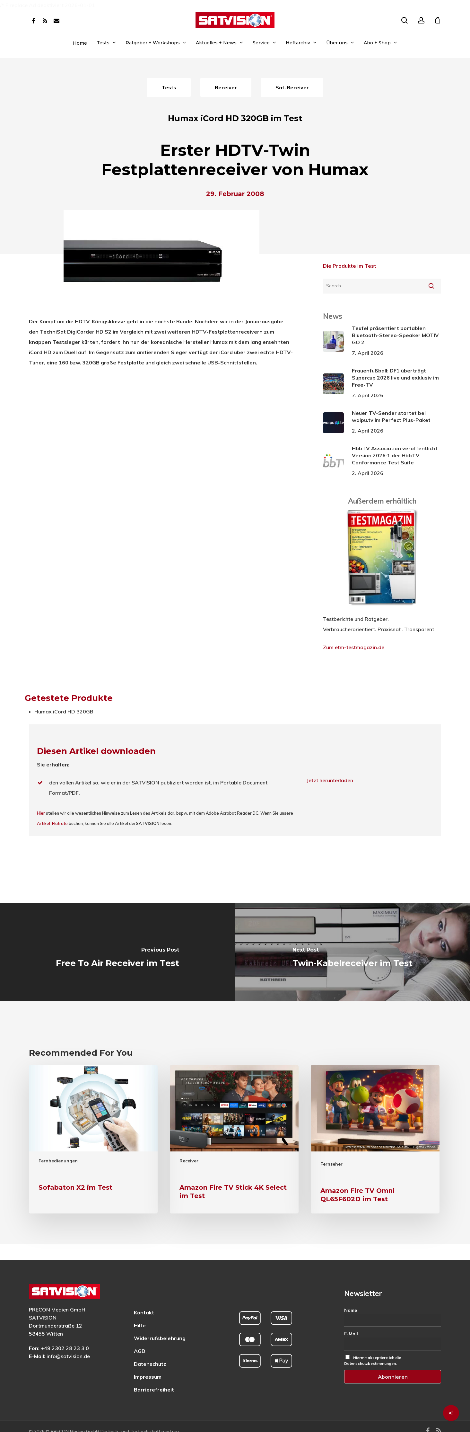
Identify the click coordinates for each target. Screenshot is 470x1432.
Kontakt (144, 1296)
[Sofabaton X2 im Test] (93, 1139)
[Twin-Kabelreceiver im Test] (352, 952)
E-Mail (351, 1317)
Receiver (188, 1161)
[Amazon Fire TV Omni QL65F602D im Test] (375, 1139)
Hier (41, 813)
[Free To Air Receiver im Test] (117, 952)
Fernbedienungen (58, 1161)
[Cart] (437, 20)
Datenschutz (150, 1347)
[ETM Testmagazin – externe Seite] (382, 608)
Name (350, 1294)
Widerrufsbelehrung (160, 1322)
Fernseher (331, 1164)
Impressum (147, 1360)
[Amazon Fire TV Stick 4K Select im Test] (234, 1139)
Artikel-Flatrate (52, 823)
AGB (139, 1334)
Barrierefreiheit (154, 1373)
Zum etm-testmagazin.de (353, 647)
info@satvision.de (68, 1340)
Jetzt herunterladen (330, 780)
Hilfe (140, 1309)
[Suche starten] (431, 285)
